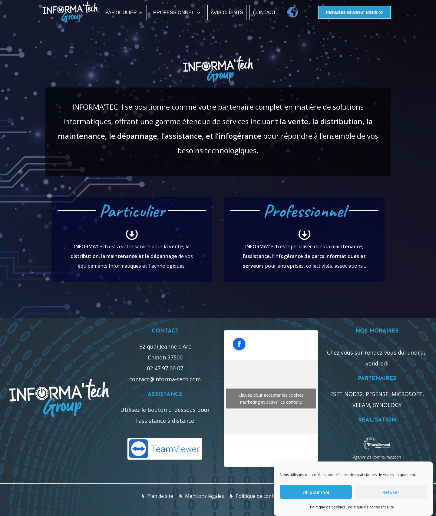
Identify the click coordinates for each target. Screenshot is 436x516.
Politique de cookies (327, 507)
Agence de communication (377, 457)
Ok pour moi (315, 492)
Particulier (124, 12)
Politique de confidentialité (371, 507)
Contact (264, 12)
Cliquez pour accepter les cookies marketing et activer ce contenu (271, 398)
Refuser (390, 492)
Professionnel (177, 12)
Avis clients (227, 12)
